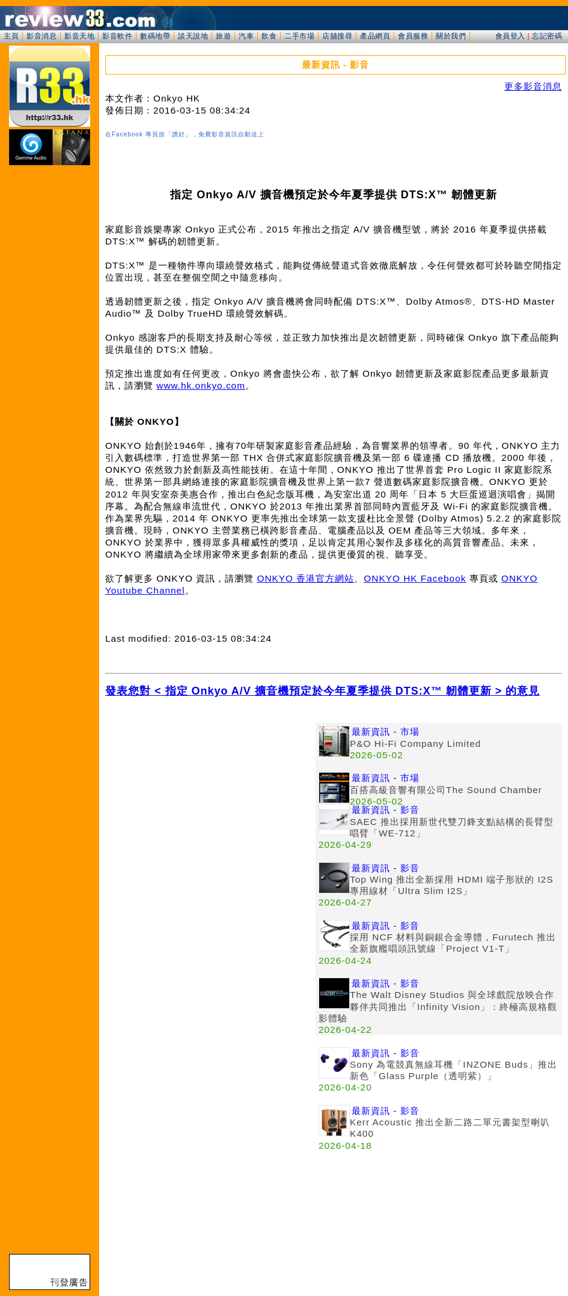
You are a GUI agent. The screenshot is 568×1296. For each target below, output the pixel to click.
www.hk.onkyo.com (200, 385)
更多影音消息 (533, 86)
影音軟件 (117, 36)
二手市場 (299, 36)
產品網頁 (375, 36)
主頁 (11, 36)
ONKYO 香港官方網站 (305, 578)
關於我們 (451, 36)
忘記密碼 (547, 36)
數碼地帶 (155, 36)
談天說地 (193, 36)
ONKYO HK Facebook (415, 578)
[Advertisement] (210, 807)
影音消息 (41, 36)
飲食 (268, 36)
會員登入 (510, 36)
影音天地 (79, 36)
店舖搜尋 (337, 36)
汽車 (246, 36)
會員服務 (413, 36)
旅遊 (223, 36)
